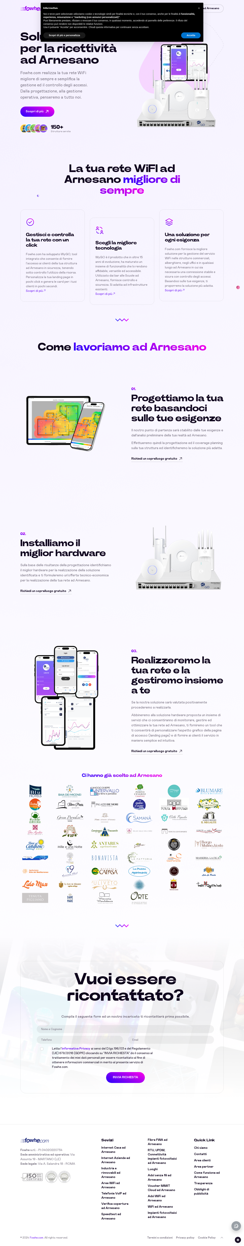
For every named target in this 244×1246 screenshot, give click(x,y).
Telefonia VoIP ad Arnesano (113, 1195)
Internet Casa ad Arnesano (113, 1150)
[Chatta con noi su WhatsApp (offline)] (236, 1226)
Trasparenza (203, 1183)
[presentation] (184, 1053)
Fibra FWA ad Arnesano (157, 1142)
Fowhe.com (36, 1237)
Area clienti (202, 1160)
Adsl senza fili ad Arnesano (159, 1177)
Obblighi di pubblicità (201, 1191)
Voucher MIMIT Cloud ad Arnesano (161, 1188)
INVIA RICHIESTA (125, 1077)
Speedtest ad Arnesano (111, 1216)
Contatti (200, 1154)
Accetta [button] (191, 35)
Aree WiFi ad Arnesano (110, 1185)
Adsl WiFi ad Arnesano (156, 1198)
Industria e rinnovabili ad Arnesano (110, 1172)
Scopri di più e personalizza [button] (64, 35)
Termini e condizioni (160, 1237)
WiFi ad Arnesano (160, 1206)
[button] (199, 8)
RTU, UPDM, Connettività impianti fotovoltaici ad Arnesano (162, 1157)
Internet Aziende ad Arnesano (115, 1160)
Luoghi (153, 1169)
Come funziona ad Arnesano (207, 1175)
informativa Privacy (76, 1048)
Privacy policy (185, 1237)
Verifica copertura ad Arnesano (114, 1206)
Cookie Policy (207, 1237)
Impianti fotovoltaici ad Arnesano (162, 1215)
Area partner (204, 1166)
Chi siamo (201, 1147)
